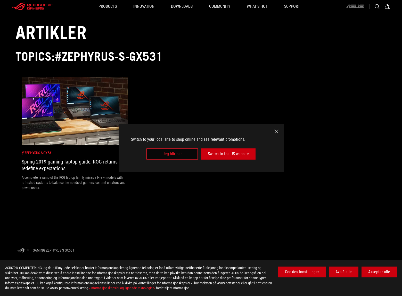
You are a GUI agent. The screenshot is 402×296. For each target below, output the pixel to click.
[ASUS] (354, 6)
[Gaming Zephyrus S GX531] (53, 250)
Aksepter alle (379, 271)
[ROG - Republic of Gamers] (32, 6)
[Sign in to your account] (387, 6)
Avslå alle (343, 271)
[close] (276, 131)
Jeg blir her (172, 153)
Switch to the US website (228, 153)
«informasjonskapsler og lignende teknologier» (122, 288)
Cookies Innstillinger (302, 271)
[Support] (292, 6)
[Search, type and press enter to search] (377, 6)
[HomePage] (21, 250)
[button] (108, 6)
